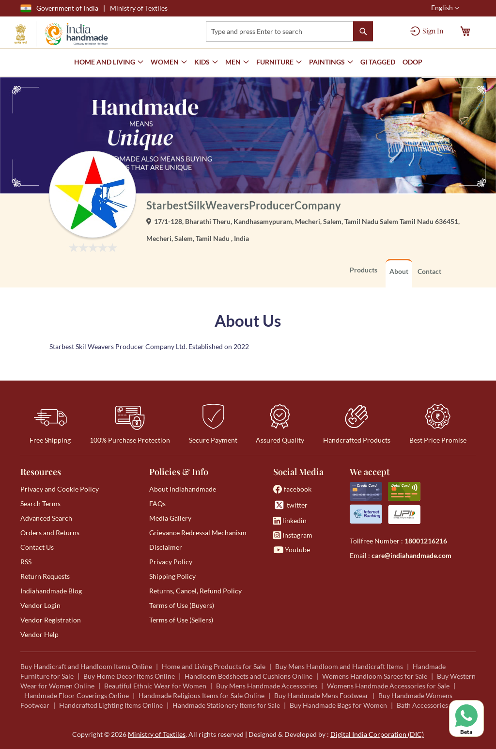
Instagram (292, 535)
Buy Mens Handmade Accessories (266, 686)
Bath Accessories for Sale (434, 705)
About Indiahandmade (182, 489)
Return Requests (45, 576)
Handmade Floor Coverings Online (76, 695)
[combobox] (289, 31)
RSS (25, 562)
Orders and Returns (49, 532)
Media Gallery (170, 518)
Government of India (59, 8)
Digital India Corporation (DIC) (377, 734)
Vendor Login (40, 605)
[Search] (363, 31)
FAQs (157, 503)
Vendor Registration (50, 620)
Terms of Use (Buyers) (181, 605)
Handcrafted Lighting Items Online (111, 705)
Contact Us (37, 547)
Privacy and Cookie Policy (59, 489)
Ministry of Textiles (139, 8)
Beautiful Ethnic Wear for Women (155, 686)
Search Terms (40, 503)
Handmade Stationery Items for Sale (226, 705)
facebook (292, 489)
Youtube (291, 549)
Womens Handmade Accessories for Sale (388, 686)
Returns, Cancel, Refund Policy (195, 591)
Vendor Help (39, 634)
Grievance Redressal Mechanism (198, 532)
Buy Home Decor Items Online (129, 676)
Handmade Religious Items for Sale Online (201, 695)
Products (363, 270)
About (398, 271)
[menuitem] (377, 62)
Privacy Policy (170, 562)
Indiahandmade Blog (51, 591)
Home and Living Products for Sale (213, 666)
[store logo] (61, 34)
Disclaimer (165, 547)
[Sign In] (426, 31)
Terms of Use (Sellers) (181, 620)
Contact (429, 271)
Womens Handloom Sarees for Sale (374, 676)
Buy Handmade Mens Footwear (321, 695)
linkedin (290, 520)
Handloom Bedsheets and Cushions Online (248, 676)
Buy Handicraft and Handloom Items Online (86, 666)
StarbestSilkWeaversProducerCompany (243, 205)
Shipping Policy (172, 576)
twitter (290, 505)
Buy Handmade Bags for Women (338, 705)
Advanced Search (46, 518)
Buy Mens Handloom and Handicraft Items (339, 666)
